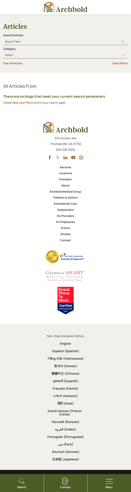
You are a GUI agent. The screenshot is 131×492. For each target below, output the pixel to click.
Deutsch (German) (65, 452)
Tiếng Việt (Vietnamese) (65, 358)
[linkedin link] (65, 157)
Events (65, 228)
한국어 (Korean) (65, 366)
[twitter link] (58, 157)
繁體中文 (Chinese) (65, 373)
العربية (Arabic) (65, 429)
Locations (65, 173)
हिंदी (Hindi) (65, 403)
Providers (65, 179)
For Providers (65, 216)
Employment (65, 210)
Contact (65, 240)
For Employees (65, 222)
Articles (65, 234)
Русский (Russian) (65, 422)
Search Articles (13, 35)
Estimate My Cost (65, 204)
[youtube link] (73, 157)
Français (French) (65, 388)
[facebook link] (50, 157)
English (65, 343)
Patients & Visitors (65, 197)
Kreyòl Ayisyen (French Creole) (65, 412)
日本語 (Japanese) (65, 459)
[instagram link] (81, 157)
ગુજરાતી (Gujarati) (65, 381)
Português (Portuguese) (65, 437)
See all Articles (13, 63)
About (65, 185)
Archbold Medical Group (65, 191)
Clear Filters (120, 63)
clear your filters (23, 102)
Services (65, 167)
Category (9, 48)
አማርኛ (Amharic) (65, 396)
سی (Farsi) (65, 444)
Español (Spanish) (65, 351)
